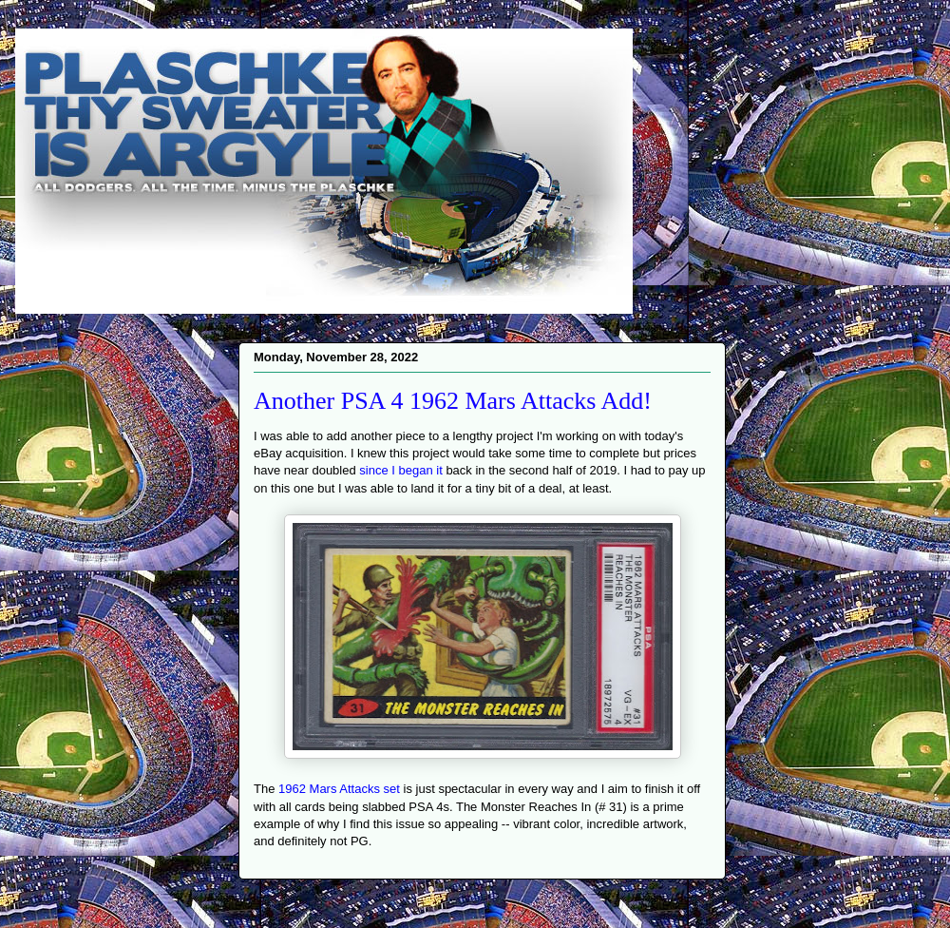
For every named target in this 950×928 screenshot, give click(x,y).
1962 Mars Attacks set (339, 789)
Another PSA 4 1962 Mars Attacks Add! (453, 401)
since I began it (400, 470)
